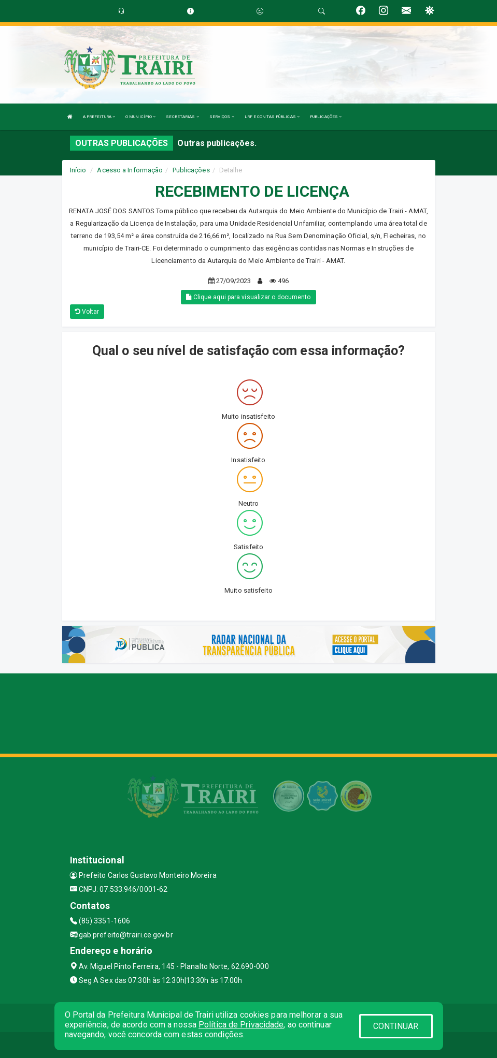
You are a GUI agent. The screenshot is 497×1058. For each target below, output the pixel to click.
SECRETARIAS (182, 116)
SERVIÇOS (221, 116)
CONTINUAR (396, 1026)
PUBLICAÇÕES (326, 116)
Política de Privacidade (240, 1025)
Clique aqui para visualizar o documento (248, 297)
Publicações (191, 170)
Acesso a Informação (130, 170)
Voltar (87, 311)
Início (78, 170)
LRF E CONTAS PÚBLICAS (272, 116)
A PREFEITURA (99, 116)
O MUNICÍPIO (140, 116)
